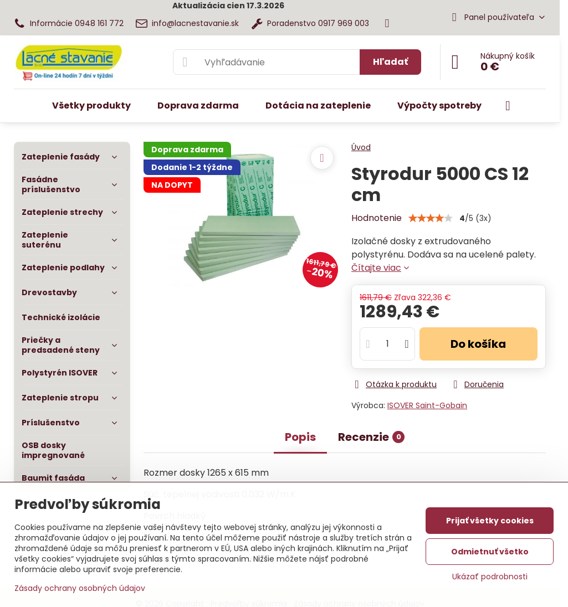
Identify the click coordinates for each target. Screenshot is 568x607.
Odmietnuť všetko (490, 551)
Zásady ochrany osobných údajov (79, 588)
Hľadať (390, 61)
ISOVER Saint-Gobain (427, 405)
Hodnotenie (376, 218)
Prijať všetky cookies (490, 520)
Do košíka (478, 344)
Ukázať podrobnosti (490, 577)
